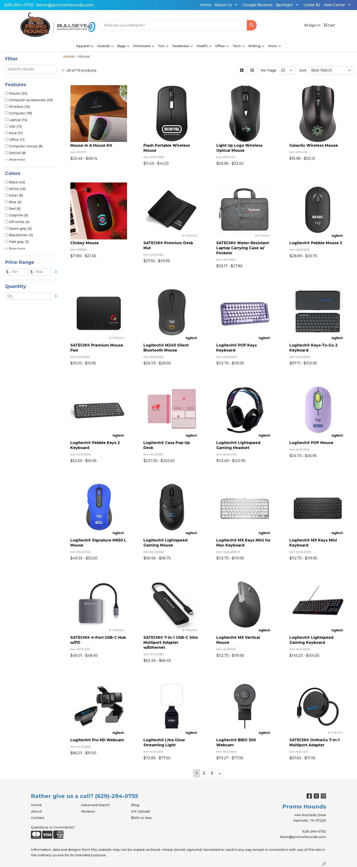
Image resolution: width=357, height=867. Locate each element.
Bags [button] (121, 46)
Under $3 (311, 5)
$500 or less (141, 818)
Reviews (88, 811)
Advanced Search (95, 805)
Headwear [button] (180, 46)
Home (205, 5)
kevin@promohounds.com (65, 5)
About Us (223, 5)
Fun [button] (161, 46)
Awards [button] (103, 46)
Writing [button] (254, 46)
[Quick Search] (172, 25)
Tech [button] (236, 46)
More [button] (272, 46)
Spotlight (284, 5)
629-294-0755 (18, 5)
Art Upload (140, 811)
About (36, 811)
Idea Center (334, 5)
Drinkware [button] (141, 46)
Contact (37, 818)
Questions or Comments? (53, 827)
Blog (135, 805)
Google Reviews (258, 5)
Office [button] (220, 46)
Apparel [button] (83, 46)
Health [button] (202, 46)
